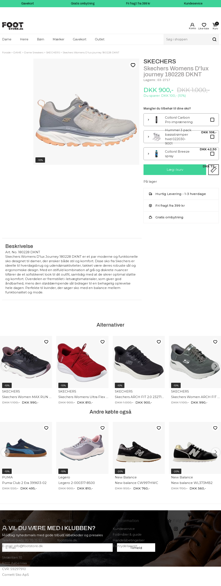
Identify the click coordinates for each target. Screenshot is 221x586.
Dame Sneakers (33, 52)
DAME (17, 52)
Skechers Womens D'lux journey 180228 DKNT (91, 52)
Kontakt (63, 534)
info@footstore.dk (28, 546)
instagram (176, 529)
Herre (24, 39)
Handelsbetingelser (129, 540)
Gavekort (27, 3)
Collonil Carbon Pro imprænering (179, 119)
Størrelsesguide (213, 169)
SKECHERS (53, 52)
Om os (62, 529)
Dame (6, 39)
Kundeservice (193, 3)
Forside (6, 52)
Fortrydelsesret (125, 546)
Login (192, 25)
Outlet (99, 39)
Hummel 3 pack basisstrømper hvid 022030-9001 (178, 136)
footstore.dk (67, 540)
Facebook (170, 529)
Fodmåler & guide (127, 534)
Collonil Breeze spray (177, 153)
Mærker (58, 39)
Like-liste (133, 65)
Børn (40, 39)
